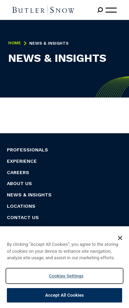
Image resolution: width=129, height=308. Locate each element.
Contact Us (23, 217)
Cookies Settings (66, 275)
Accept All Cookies (64, 295)
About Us (19, 183)
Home (14, 43)
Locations (21, 206)
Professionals (27, 149)
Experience (22, 161)
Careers (18, 172)
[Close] (120, 238)
